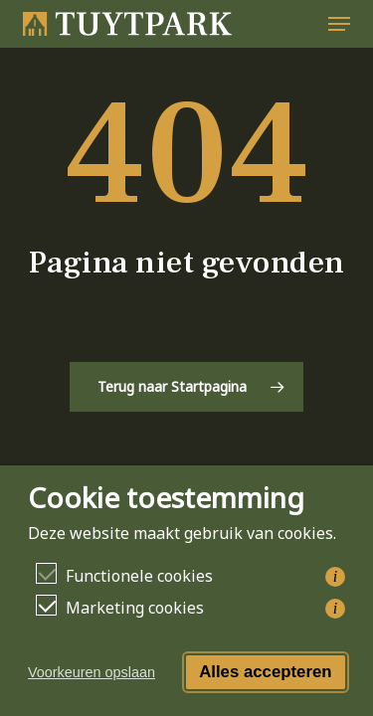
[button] (339, 24)
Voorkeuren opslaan (91, 672)
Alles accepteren (265, 671)
